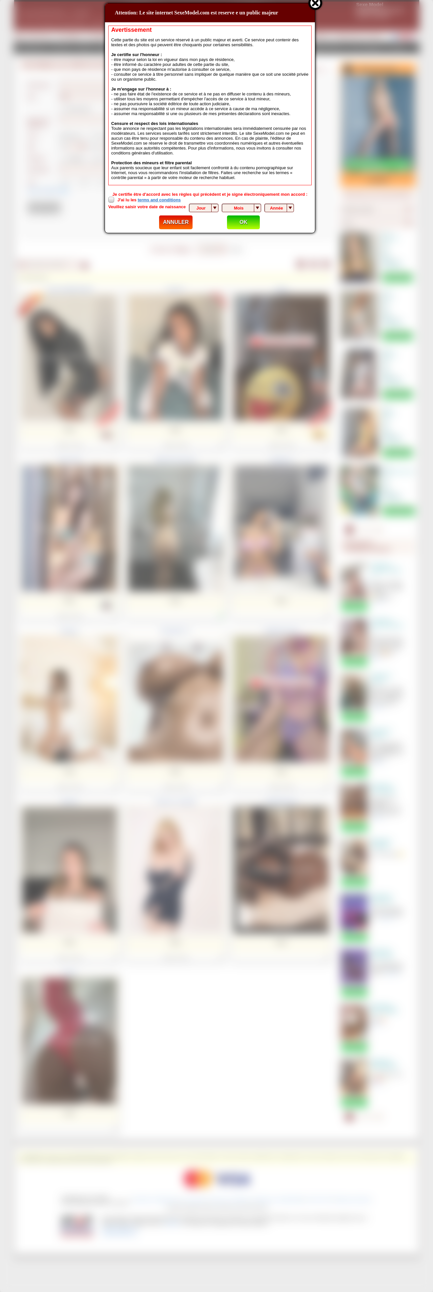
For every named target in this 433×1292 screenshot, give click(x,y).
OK (243, 222)
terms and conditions (159, 199)
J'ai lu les (149, 199)
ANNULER (176, 222)
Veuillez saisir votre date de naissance (147, 206)
